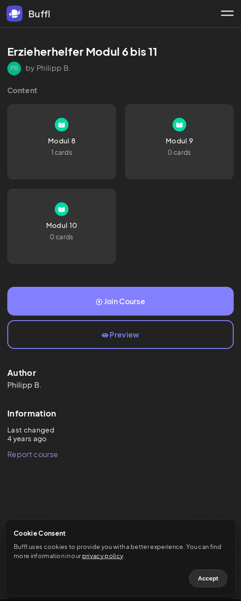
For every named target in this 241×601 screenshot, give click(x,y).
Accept (208, 578)
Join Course (120, 301)
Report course (32, 454)
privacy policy (102, 555)
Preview (121, 334)
